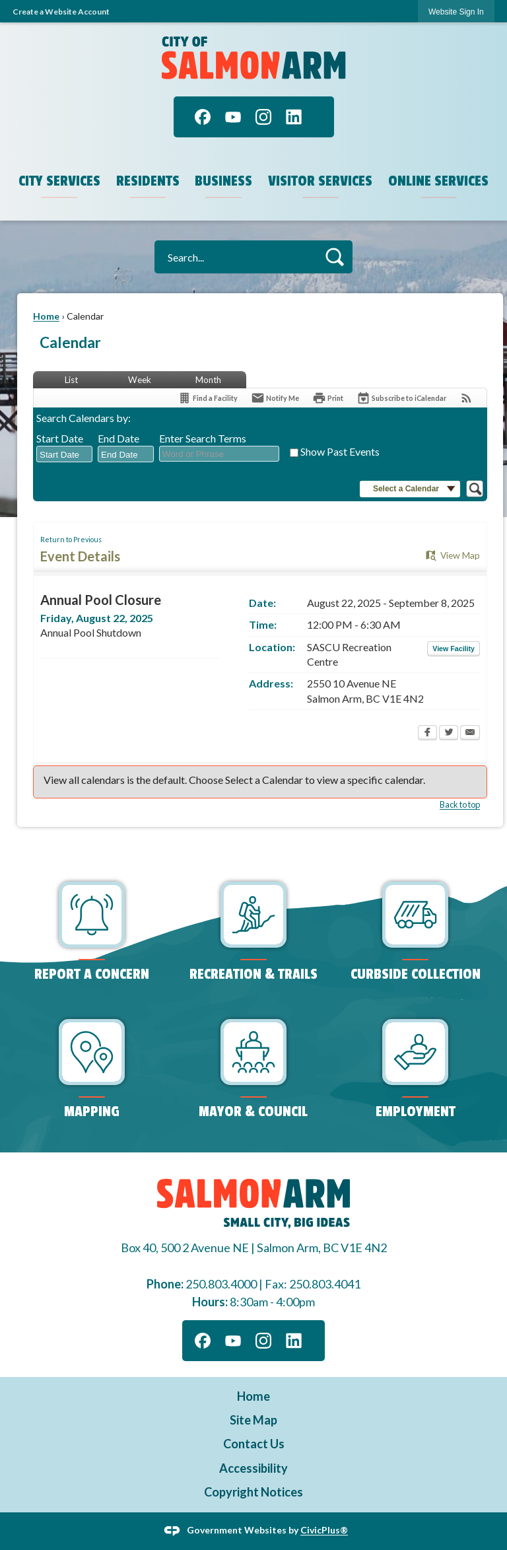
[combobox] (64, 454)
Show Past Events (340, 451)
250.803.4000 (221, 1284)
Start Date (59, 438)
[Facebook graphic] (203, 117)
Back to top (460, 804)
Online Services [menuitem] (438, 181)
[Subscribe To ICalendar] (401, 398)
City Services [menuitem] (59, 181)
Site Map (253, 1420)
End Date (118, 438)
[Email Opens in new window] (470, 733)
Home (46, 316)
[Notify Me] (275, 398)
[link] (456, 11)
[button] (334, 256)
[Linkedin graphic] (294, 117)
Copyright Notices (253, 1492)
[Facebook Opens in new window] (427, 733)
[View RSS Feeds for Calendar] (466, 398)
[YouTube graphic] (233, 117)
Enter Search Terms (202, 438)
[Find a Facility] (208, 398)
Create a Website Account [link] (61, 12)
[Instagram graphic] (263, 117)
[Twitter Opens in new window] (448, 733)
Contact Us (254, 1443)
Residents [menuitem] (148, 181)
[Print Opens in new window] (327, 398)
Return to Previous (71, 539)
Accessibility (253, 1468)
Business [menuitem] (223, 181)
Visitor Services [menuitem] (320, 181)
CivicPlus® (324, 1529)
